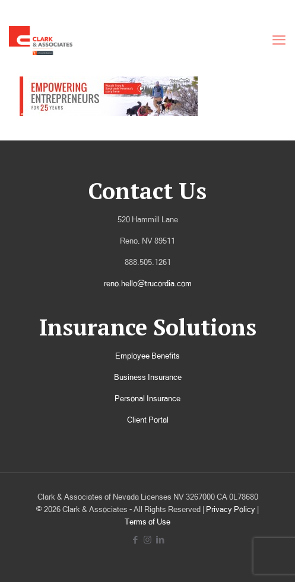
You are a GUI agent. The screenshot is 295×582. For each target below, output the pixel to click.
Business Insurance (148, 377)
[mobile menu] (279, 40)
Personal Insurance (147, 398)
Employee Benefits (147, 355)
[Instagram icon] (147, 540)
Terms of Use (147, 521)
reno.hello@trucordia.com (148, 283)
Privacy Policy (230, 509)
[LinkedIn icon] (160, 540)
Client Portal (148, 419)
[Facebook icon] (135, 540)
